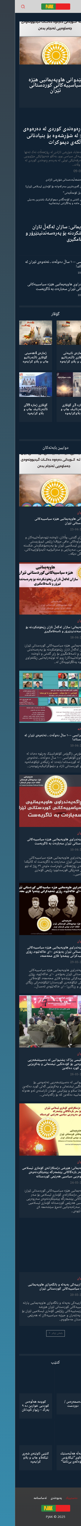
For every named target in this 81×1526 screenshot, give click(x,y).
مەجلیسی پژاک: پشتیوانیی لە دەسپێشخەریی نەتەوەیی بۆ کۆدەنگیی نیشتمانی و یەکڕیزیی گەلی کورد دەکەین (42, 1064)
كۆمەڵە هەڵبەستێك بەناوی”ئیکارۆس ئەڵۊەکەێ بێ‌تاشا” (58, 1458)
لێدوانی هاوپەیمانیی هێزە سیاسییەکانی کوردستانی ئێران (40, 85)
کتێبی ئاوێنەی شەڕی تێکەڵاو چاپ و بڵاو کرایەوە (20, 1458)
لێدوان (66, 513)
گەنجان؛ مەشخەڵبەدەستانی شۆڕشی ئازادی (54, 180)
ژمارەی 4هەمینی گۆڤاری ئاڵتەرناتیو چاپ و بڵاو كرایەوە (21, 357)
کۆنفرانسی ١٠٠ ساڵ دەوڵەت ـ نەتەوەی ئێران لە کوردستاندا (43, 264)
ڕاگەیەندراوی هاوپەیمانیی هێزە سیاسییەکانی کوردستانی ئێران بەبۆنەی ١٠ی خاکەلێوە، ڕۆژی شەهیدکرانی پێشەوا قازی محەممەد (41, 952)
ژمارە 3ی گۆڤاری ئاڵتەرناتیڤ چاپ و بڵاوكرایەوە (58, 409)
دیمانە (67, 729)
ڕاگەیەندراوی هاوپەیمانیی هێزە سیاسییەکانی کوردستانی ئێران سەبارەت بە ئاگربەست (45, 286)
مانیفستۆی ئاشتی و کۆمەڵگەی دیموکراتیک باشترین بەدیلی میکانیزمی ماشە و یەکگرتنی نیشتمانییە (44, 201)
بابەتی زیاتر (41, 1333)
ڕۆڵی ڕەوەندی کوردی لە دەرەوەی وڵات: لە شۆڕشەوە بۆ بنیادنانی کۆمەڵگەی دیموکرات (42, 135)
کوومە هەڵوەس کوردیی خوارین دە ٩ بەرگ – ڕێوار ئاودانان (20, 1406)
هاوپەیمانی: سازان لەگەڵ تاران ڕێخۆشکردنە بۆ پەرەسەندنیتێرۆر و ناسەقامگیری (44, 233)
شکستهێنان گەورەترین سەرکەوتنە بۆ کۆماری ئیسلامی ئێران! (44, 186)
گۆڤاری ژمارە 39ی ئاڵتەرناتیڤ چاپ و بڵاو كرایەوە (21, 409)
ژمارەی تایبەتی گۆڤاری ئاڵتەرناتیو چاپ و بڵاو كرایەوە (58, 357)
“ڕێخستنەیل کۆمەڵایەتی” (62, 193)
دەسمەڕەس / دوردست (58, 1404)
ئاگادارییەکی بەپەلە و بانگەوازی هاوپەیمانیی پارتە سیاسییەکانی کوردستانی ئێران (42, 1287)
